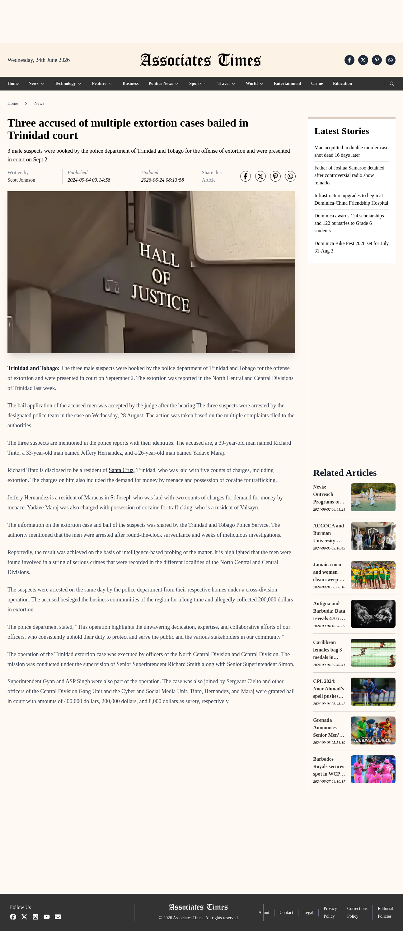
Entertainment (287, 84)
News (39, 104)
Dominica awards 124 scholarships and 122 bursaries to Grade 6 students (349, 224)
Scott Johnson (21, 180)
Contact (286, 913)
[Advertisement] (201, 19)
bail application (34, 406)
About (263, 913)
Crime (317, 84)
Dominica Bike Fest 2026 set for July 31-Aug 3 (351, 248)
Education (342, 84)
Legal (308, 913)
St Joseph (121, 498)
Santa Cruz (121, 471)
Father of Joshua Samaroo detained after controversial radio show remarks (349, 176)
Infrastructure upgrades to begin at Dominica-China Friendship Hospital (351, 200)
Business (130, 84)
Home (13, 84)
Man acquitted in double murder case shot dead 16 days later (351, 152)
